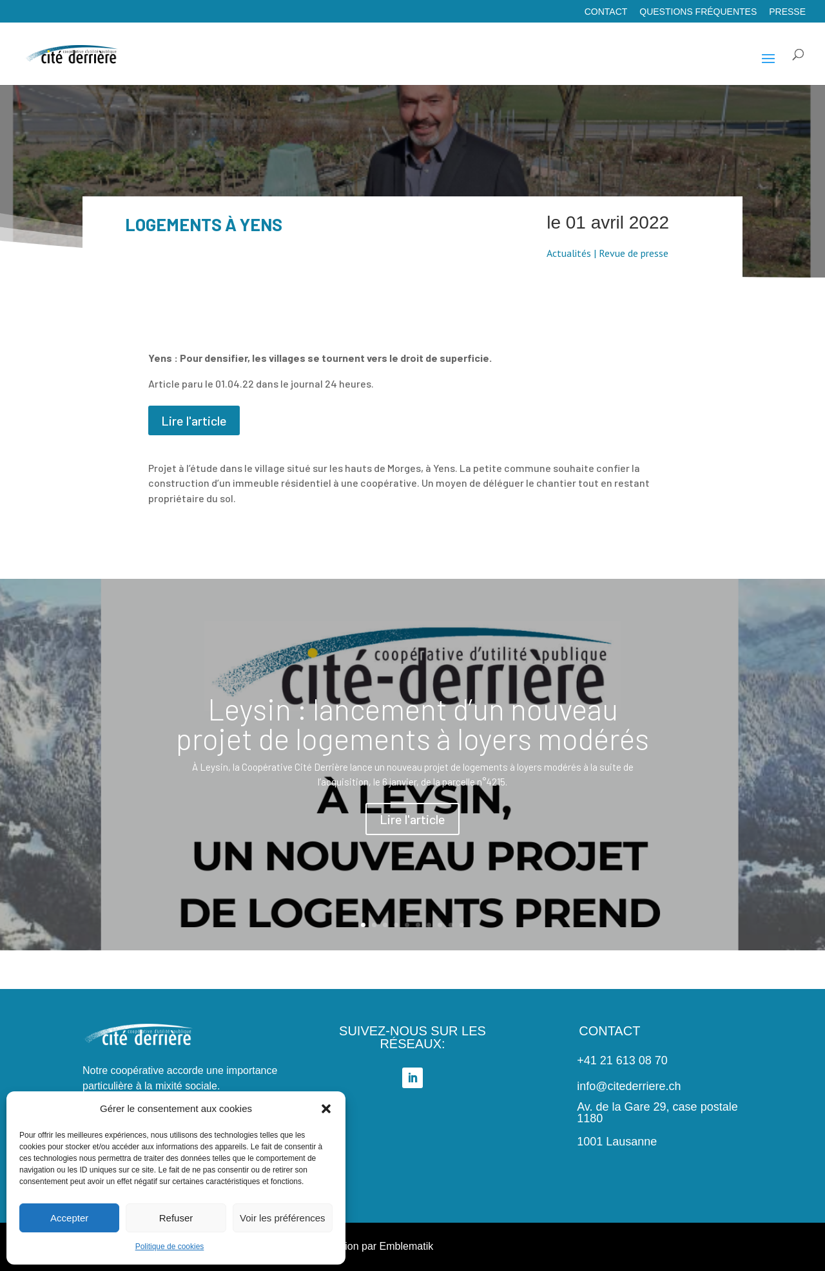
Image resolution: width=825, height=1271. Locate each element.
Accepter (69, 1217)
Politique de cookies (169, 1246)
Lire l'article (194, 420)
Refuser (176, 1217)
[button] (326, 1108)
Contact (606, 12)
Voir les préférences (282, 1217)
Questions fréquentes (698, 12)
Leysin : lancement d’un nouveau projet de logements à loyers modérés (412, 727)
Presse (787, 12)
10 (462, 925)
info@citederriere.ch (629, 1086)
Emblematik (407, 1246)
